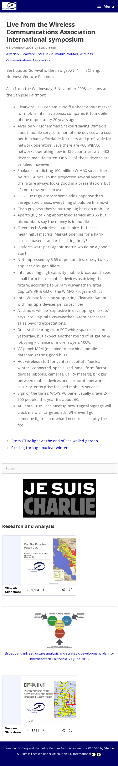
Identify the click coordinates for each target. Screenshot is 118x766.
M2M (49, 54)
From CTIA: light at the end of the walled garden (54, 440)
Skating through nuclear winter (39, 447)
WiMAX (72, 54)
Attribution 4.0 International (76, 754)
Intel (40, 54)
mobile (60, 54)
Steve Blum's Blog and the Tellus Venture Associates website (45, 748)
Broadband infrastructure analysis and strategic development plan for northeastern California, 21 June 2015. (59, 653)
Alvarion (12, 54)
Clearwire (27, 54)
